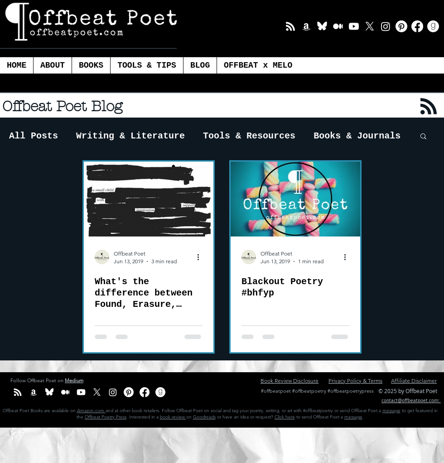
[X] (370, 26)
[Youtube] (354, 26)
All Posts (33, 136)
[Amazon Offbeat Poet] (306, 26)
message (391, 411)
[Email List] (290, 26)
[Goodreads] (433, 26)
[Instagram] (385, 26)
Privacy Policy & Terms (355, 380)
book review (173, 417)
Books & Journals (357, 136)
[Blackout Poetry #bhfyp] (295, 199)
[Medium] (338, 26)
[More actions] (201, 256)
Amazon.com (91, 411)
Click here (285, 417)
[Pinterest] (401, 26)
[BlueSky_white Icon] (322, 26)
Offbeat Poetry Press (105, 417)
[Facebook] (417, 26)
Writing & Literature (130, 136)
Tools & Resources (249, 136)
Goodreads (204, 417)
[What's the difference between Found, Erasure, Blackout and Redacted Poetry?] (148, 199)
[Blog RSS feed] (428, 106)
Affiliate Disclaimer (414, 380)
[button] (146, 65)
